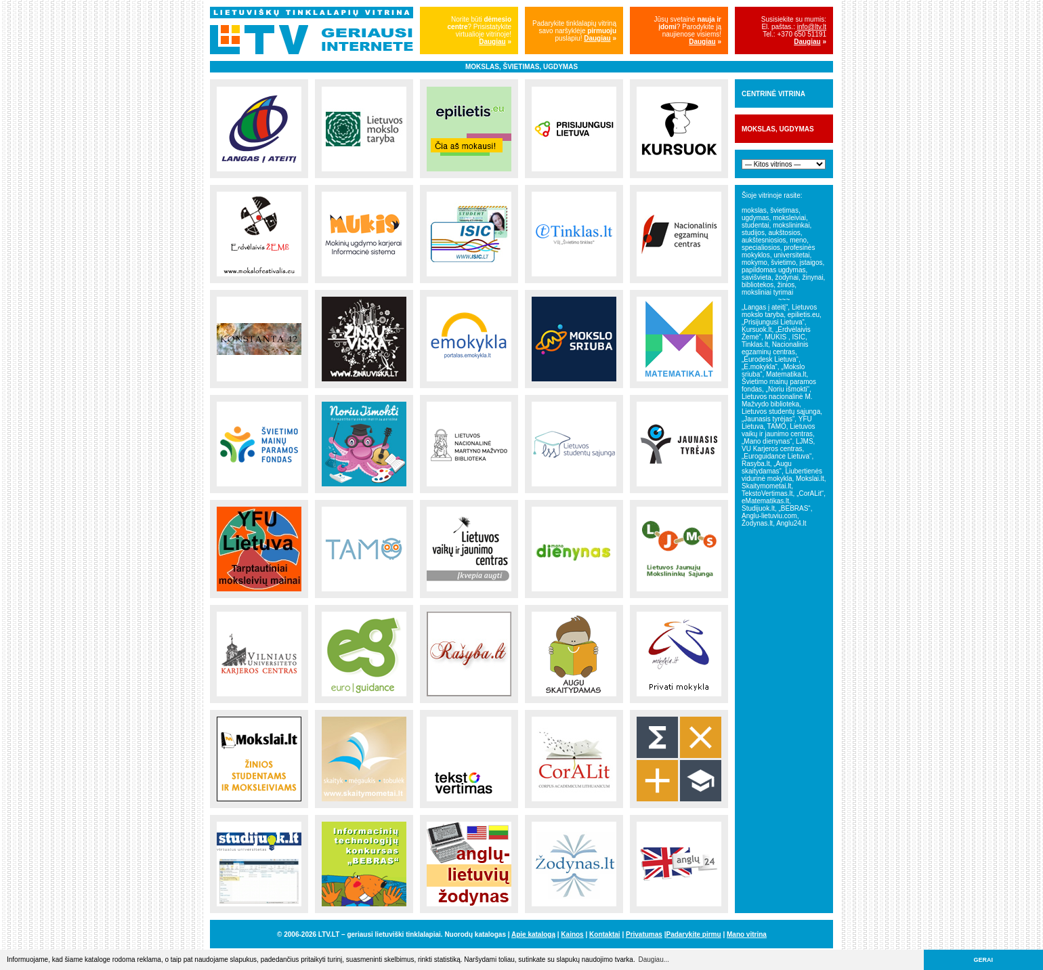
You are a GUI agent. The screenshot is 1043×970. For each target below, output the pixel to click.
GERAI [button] (984, 959)
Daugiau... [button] (653, 959)
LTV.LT (328, 934)
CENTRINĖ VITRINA (773, 94)
